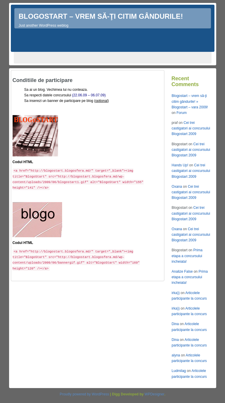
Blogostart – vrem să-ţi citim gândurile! (101, 16)
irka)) (176, 293)
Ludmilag (179, 371)
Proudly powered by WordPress (84, 394)
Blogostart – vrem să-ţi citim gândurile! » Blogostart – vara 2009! (190, 101)
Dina (175, 324)
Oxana (177, 187)
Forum (181, 113)
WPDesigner (154, 394)
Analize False (182, 271)
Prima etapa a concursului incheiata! (187, 255)
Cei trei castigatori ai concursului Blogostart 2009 (191, 128)
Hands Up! (180, 165)
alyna (176, 355)
